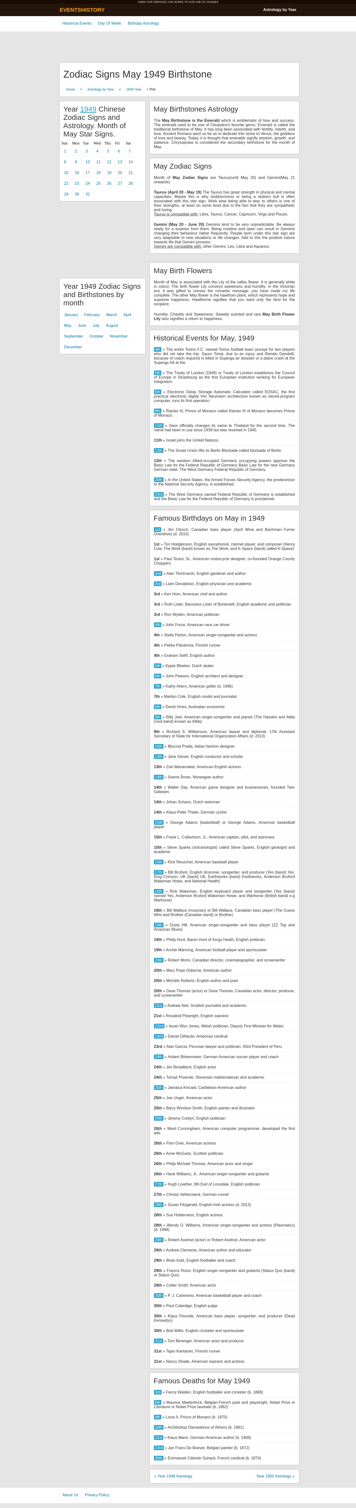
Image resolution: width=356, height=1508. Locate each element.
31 (88, 194)
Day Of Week (109, 23)
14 (131, 162)
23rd (159, 494)
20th (159, 480)
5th (157, 373)
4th (157, 349)
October (96, 336)
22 (66, 183)
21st (158, 1005)
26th (159, 1118)
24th (159, 1057)
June (82, 325)
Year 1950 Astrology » (275, 1476)
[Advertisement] (178, 47)
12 (109, 162)
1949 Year (133, 89)
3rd (158, 584)
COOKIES (212, 1)
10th (159, 746)
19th (159, 925)
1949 (88, 109)
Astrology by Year (279, 10)
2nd (158, 573)
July (95, 325)
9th (157, 411)
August (112, 325)
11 (98, 162)
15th (159, 822)
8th (157, 707)
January (71, 315)
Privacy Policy (97, 1495)
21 (131, 173)
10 (88, 162)
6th (157, 392)
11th (159, 425)
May (67, 325)
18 (98, 173)
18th (159, 891)
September (73, 336)
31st (158, 1341)
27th (159, 1184)
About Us (70, 1495)
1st (157, 529)
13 (120, 162)
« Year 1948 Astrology (173, 1476)
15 (66, 173)
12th (159, 450)
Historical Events (77, 23)
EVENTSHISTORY (82, 10)
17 (88, 173)
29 (66, 194)
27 (120, 183)
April (127, 315)
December (73, 347)
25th (159, 1087)
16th (159, 862)
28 (131, 183)
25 (98, 183)
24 (88, 183)
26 (109, 183)
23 (77, 183)
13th (159, 756)
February (92, 315)
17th (159, 872)
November (119, 336)
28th (159, 1205)
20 (120, 173)
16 (77, 173)
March (111, 315)
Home (70, 89)
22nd (159, 1026)
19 (109, 173)
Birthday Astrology (143, 23)
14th (159, 777)
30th (159, 1295)
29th (159, 1240)
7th (157, 686)
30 (77, 194)
